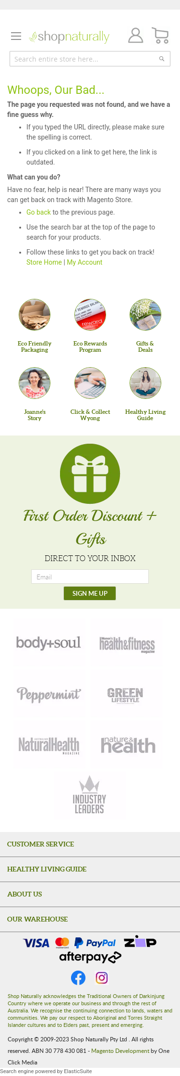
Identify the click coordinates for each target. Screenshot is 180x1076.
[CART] (160, 35)
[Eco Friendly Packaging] (34, 314)
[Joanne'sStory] (34, 383)
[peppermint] (49, 693)
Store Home (44, 262)
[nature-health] (127, 744)
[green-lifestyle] (127, 693)
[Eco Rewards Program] (90, 314)
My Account (84, 262)
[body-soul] (49, 642)
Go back (38, 212)
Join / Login (133, 36)
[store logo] (69, 37)
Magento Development (120, 1050)
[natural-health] (49, 744)
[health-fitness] (127, 642)
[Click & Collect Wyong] (90, 383)
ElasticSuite (78, 1071)
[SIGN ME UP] (89, 593)
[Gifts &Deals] (145, 314)
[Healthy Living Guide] (145, 383)
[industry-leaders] (90, 795)
